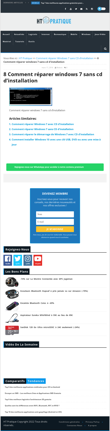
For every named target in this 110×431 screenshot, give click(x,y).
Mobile (35, 3)
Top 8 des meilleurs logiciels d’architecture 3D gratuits (28, 399)
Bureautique (60, 34)
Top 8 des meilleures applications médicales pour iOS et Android (32, 387)
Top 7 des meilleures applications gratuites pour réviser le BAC (62, 3)
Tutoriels (19, 41)
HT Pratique (25, 58)
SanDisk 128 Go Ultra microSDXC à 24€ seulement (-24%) (50, 327)
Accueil (6, 34)
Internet (46, 34)
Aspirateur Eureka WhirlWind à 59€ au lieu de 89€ (46, 315)
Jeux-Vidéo (100, 34)
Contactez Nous (74, 425)
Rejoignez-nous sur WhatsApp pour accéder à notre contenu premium (49, 166)
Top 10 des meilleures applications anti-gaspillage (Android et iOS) (33, 412)
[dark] (102, 8)
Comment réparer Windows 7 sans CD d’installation (64, 58)
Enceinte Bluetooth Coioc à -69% (37, 303)
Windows (86, 34)
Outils (32, 41)
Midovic (59, 67)
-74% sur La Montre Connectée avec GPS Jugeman (46, 279)
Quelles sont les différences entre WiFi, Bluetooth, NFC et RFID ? (32, 405)
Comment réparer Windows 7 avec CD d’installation (43, 124)
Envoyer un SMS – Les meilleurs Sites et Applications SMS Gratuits (33, 393)
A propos (92, 425)
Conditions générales (69, 422)
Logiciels (33, 34)
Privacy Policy (93, 422)
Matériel (7, 41)
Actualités (19, 34)
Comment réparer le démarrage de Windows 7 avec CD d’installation (53, 134)
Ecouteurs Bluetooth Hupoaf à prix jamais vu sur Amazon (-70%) (54, 291)
